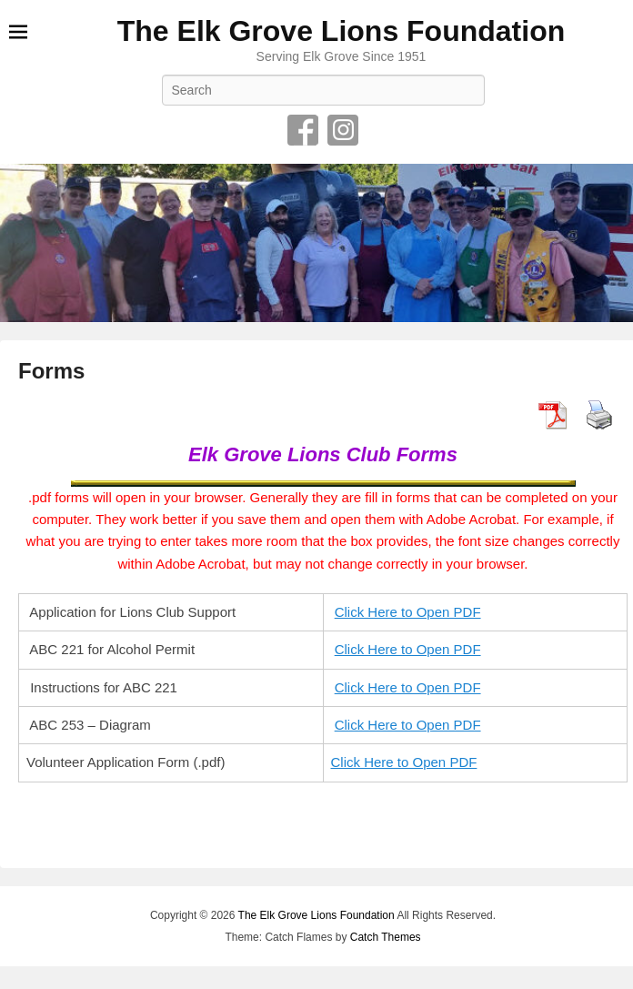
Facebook (302, 130)
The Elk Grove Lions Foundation (341, 31)
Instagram (342, 130)
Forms (51, 370)
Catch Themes (385, 937)
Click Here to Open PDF (408, 612)
